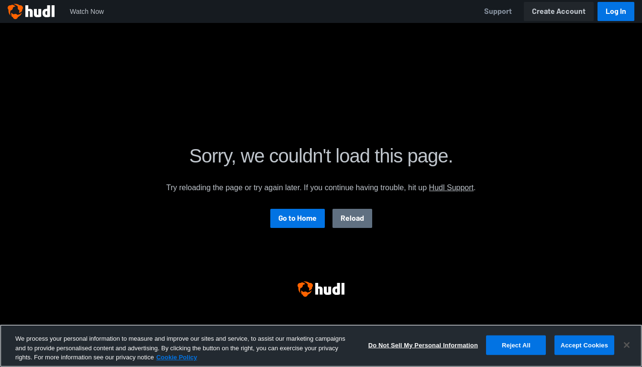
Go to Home (297, 218)
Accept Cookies (584, 344)
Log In (616, 11)
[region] (321, 345)
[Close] (626, 345)
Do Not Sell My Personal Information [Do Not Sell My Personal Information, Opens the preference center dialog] (423, 344)
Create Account (559, 11)
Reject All (516, 344)
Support (498, 11)
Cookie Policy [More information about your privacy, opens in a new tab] (176, 357)
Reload (352, 218)
